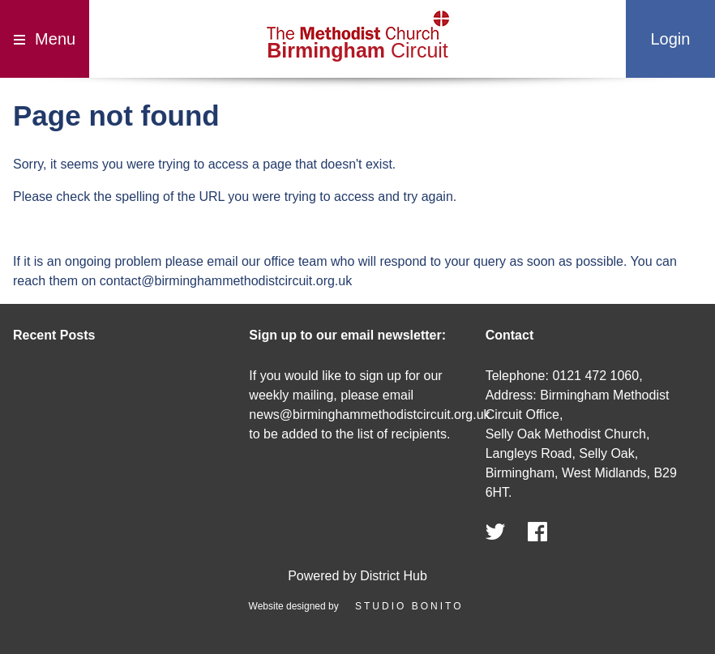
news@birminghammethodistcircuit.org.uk (369, 414)
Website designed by (358, 606)
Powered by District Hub (357, 576)
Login (670, 39)
